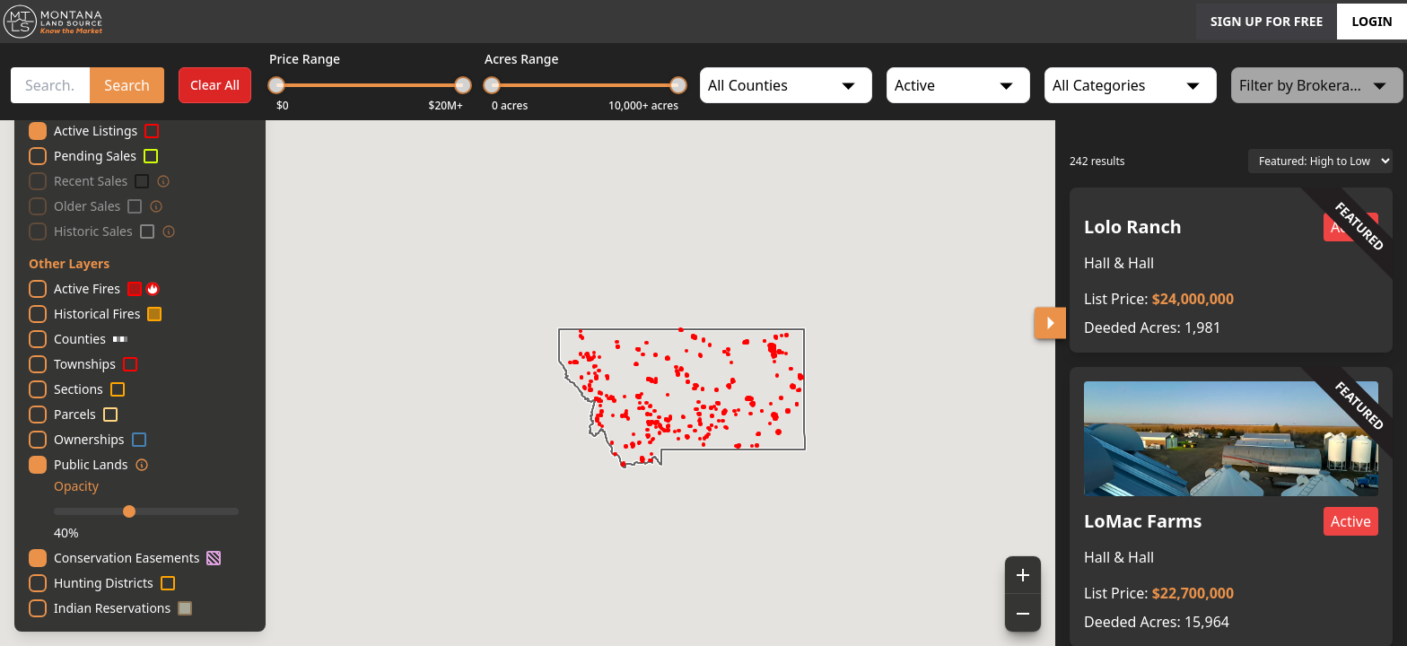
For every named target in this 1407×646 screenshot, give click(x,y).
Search (127, 85)
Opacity (76, 485)
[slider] (276, 85)
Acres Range (522, 58)
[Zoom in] (1023, 575)
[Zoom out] (1023, 613)
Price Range (304, 58)
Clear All (215, 84)
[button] (1231, 270)
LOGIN (1372, 21)
